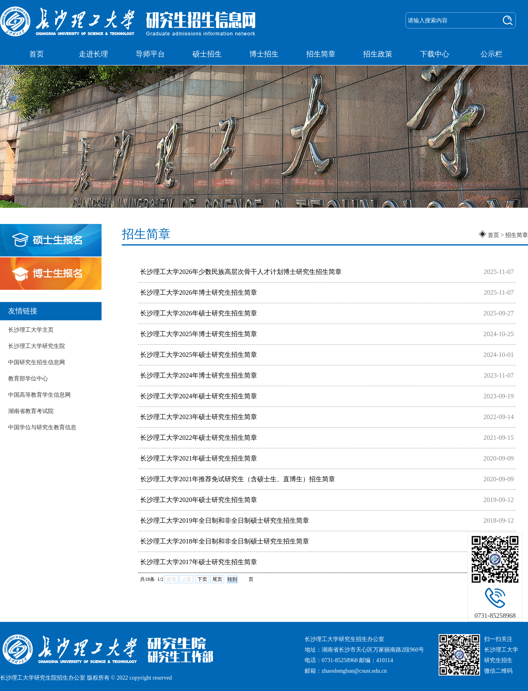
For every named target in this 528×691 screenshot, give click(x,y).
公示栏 (491, 54)
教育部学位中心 (28, 379)
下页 (202, 579)
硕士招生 (207, 54)
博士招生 (264, 54)
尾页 (217, 579)
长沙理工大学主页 (31, 330)
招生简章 (320, 54)
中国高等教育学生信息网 (39, 395)
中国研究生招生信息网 (36, 362)
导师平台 (150, 54)
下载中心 (434, 54)
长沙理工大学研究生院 (36, 346)
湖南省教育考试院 (31, 411)
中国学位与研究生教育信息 (42, 427)
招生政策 (377, 54)
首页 (36, 54)
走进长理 (93, 54)
